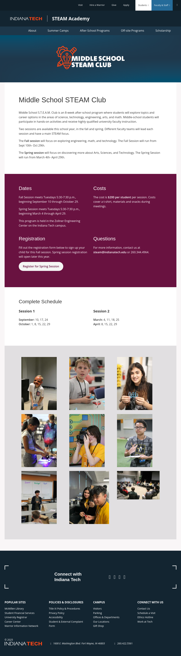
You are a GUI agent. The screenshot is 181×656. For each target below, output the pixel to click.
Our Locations (101, 621)
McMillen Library (14, 608)
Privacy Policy (56, 613)
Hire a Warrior (97, 5)
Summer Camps (58, 31)
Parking (97, 613)
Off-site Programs (132, 31)
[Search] (177, 5)
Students (143, 5)
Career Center (13, 621)
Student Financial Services (19, 613)
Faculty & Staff (162, 5)
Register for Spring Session (41, 266)
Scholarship (163, 31)
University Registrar (16, 617)
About (32, 31)
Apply (126, 5)
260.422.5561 (125, 643)
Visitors (97, 608)
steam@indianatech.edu (109, 252)
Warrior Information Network (21, 626)
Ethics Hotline (145, 617)
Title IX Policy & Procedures (64, 608)
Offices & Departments (106, 617)
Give (114, 5)
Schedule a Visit (147, 613)
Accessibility (56, 617)
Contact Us (144, 608)
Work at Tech (145, 621)
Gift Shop (98, 626)
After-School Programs (95, 31)
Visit (80, 5)
